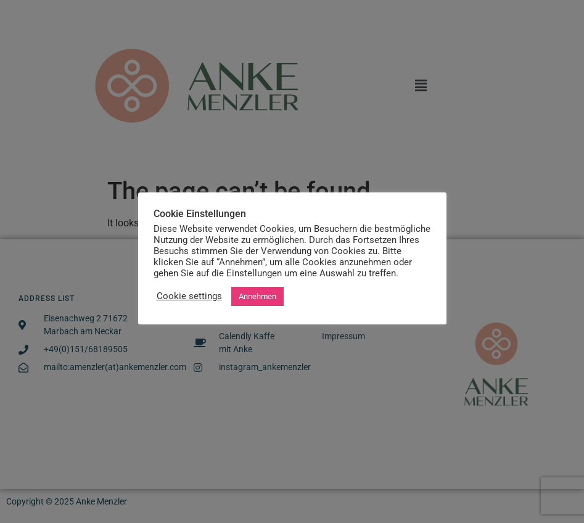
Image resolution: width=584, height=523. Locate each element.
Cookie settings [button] (189, 296)
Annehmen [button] (257, 296)
